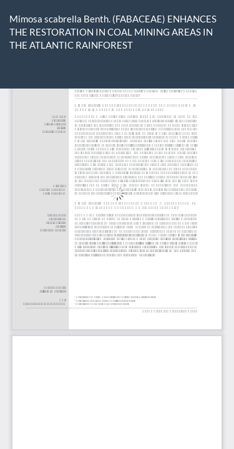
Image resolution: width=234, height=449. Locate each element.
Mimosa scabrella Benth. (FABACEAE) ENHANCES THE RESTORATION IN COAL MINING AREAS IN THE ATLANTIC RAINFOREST (113, 32)
